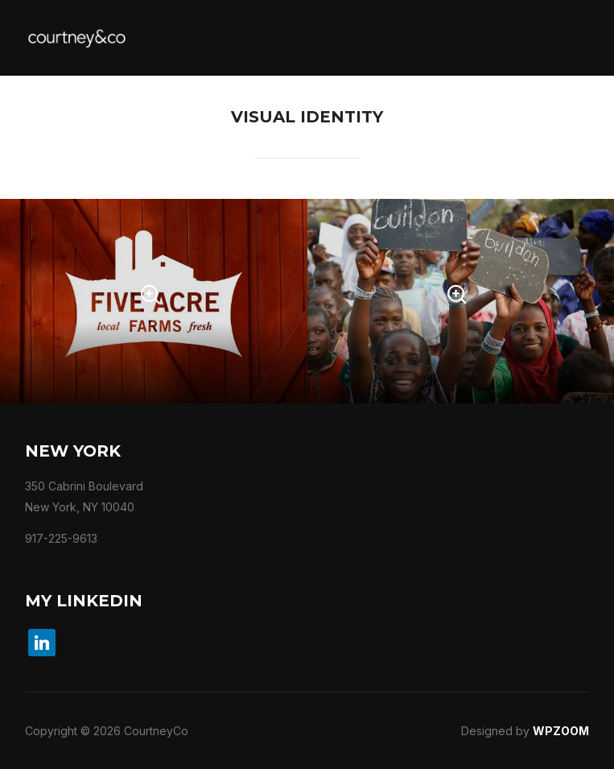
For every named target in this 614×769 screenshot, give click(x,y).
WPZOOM (561, 731)
